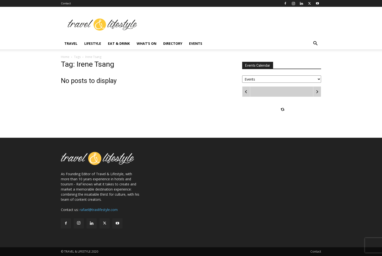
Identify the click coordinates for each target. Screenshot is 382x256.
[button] (315, 44)
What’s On (146, 43)
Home (65, 57)
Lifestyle (92, 43)
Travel (70, 43)
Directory (172, 43)
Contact (66, 3)
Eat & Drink (119, 43)
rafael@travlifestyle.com (99, 209)
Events (195, 43)
